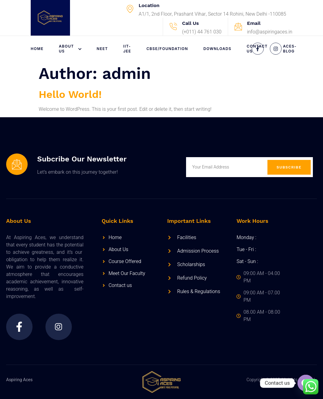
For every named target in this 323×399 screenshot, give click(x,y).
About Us (70, 48)
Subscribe (289, 167)
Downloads (218, 48)
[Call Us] (173, 27)
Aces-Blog (290, 48)
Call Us (190, 23)
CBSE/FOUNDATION (167, 48)
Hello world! (70, 94)
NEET (102, 48)
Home (37, 48)
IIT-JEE (127, 48)
